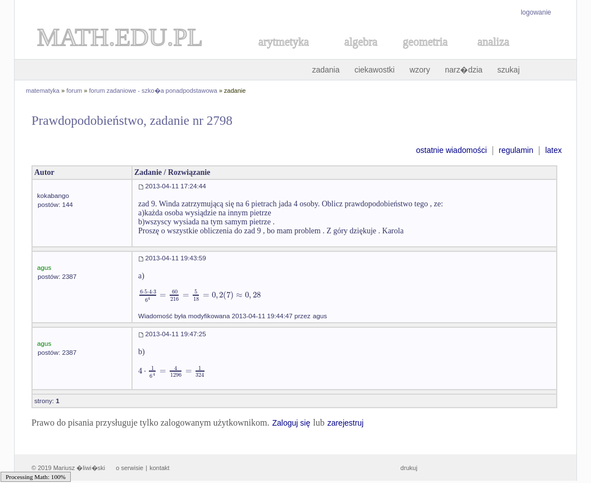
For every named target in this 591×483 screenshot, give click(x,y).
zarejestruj (346, 422)
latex (553, 150)
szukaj (508, 69)
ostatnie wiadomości (451, 150)
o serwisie (129, 467)
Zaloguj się (291, 422)
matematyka (43, 90)
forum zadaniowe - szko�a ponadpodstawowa (153, 90)
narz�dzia (464, 69)
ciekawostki (374, 69)
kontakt (159, 467)
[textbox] (199, 295)
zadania (325, 69)
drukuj (409, 467)
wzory (420, 69)
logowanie (536, 12)
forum (74, 90)
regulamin (516, 150)
